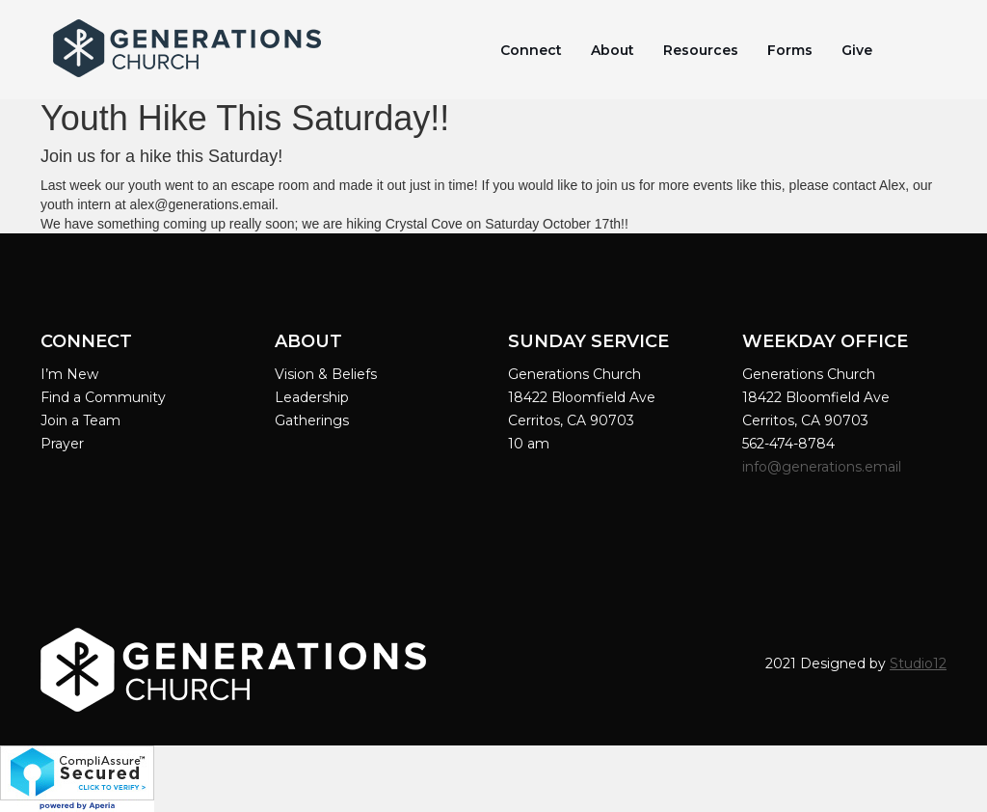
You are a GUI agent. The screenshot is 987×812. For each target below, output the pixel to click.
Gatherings (312, 420)
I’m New (69, 374)
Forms (790, 50)
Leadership (312, 397)
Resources (700, 50)
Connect (531, 50)
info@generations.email (823, 466)
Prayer (62, 443)
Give (856, 50)
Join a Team (80, 420)
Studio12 (918, 663)
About (612, 50)
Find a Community (103, 397)
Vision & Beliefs (326, 374)
